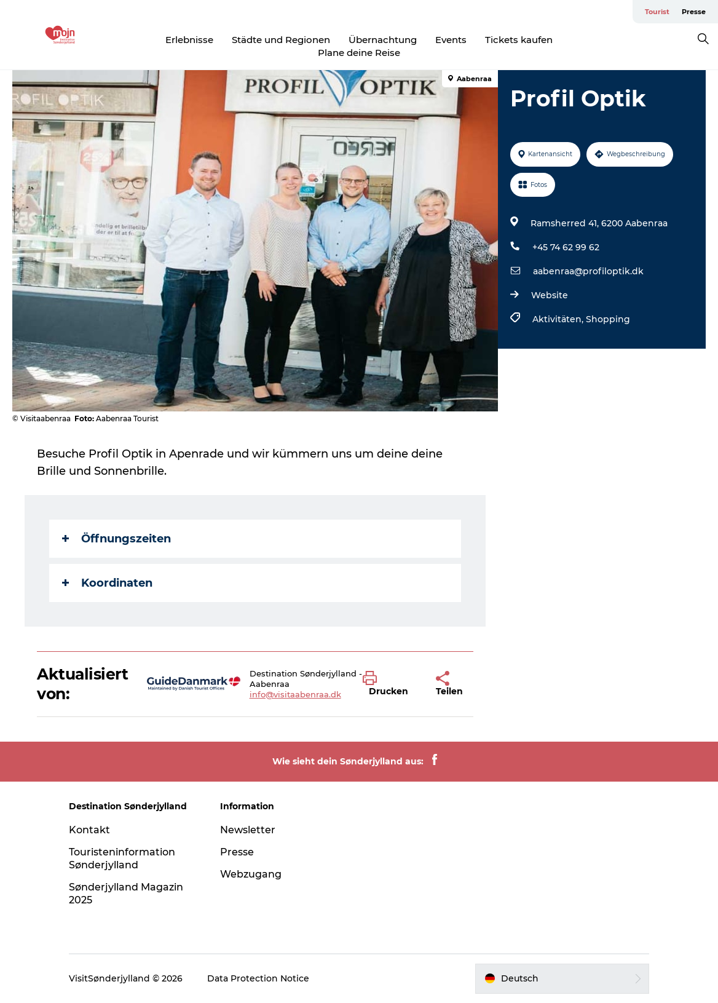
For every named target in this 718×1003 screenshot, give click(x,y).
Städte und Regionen (281, 40)
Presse (694, 11)
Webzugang (251, 874)
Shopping (608, 319)
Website (549, 295)
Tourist (657, 11)
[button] (390, 684)
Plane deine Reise (359, 52)
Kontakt (89, 830)
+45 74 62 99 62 (565, 247)
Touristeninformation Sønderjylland (122, 858)
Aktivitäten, (559, 319)
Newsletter (247, 830)
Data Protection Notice (258, 978)
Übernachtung (383, 40)
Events (451, 40)
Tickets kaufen (519, 40)
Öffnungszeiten (116, 538)
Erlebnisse (189, 40)
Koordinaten (107, 583)
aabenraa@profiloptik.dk (588, 271)
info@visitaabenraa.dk (295, 694)
